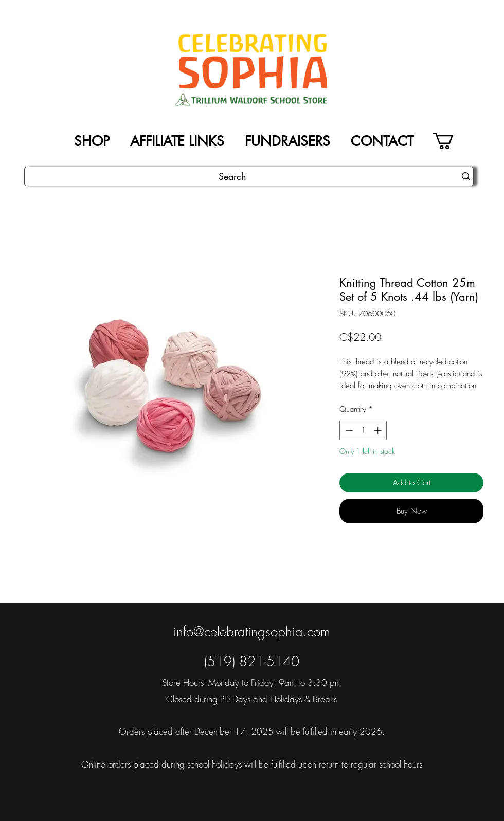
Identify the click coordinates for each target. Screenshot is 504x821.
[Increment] (379, 430)
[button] (453, 141)
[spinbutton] (363, 430)
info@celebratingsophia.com (251, 632)
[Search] (232, 176)
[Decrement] (348, 430)
